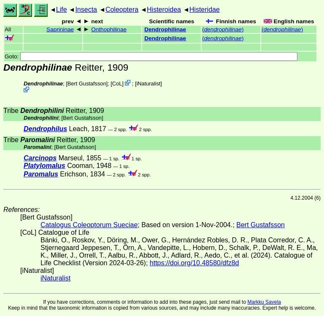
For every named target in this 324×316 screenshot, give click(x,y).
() (222, 29)
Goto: (151, 56)
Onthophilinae (109, 29)
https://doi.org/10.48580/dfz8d (194, 263)
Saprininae (60, 29)
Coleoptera (121, 9)
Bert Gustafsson (87, 83)
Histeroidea (164, 9)
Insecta (86, 9)
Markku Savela (264, 302)
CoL (117, 83)
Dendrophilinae (165, 29)
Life (61, 9)
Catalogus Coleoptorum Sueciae (89, 224)
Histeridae (204, 9)
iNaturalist (148, 83)
